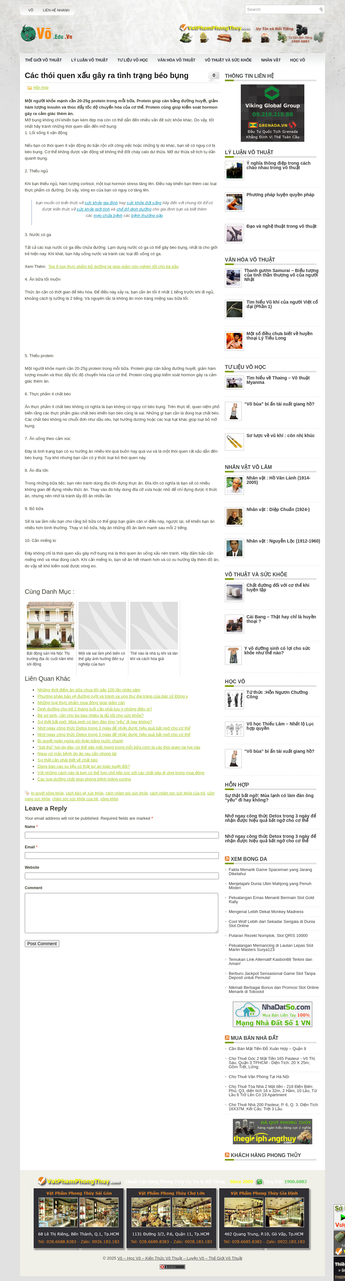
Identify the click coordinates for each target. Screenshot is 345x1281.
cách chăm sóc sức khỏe (126, 793)
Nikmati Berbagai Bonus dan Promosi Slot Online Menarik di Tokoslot (274, 989)
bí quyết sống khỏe (47, 793)
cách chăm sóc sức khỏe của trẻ (177, 793)
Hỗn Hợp (41, 87)
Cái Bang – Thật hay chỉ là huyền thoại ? (281, 619)
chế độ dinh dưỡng (134, 209)
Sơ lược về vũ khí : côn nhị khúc (281, 435)
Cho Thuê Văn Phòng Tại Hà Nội (259, 1076)
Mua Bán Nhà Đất (254, 1038)
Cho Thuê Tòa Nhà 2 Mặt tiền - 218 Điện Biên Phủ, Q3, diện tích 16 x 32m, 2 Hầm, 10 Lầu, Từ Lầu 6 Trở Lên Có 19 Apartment (273, 1090)
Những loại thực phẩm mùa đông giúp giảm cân (81, 702)
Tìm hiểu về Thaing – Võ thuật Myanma (278, 380)
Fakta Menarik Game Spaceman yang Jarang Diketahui (270, 871)
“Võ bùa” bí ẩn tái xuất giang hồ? (279, 404)
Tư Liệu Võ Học (133, 60)
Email (31, 847)
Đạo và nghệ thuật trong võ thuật (281, 226)
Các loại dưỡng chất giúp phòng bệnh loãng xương (84, 779)
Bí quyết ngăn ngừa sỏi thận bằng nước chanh (80, 740)
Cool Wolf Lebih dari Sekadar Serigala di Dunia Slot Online (272, 923)
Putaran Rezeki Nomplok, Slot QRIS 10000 (268, 935)
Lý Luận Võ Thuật (89, 60)
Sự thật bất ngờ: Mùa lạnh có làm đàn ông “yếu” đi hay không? (94, 721)
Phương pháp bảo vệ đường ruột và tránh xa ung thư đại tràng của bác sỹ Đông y (112, 696)
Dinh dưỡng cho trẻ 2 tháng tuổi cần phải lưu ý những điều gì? (94, 709)
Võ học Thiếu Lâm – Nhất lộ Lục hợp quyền (280, 726)
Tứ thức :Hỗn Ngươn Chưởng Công (277, 694)
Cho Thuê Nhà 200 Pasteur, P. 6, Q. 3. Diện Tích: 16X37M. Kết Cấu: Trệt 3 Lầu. (274, 1106)
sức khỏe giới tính (93, 209)
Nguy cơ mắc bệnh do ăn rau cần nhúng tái (77, 753)
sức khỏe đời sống (144, 202)
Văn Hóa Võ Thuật (176, 60)
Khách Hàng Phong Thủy (266, 1155)
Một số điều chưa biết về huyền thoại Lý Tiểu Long (280, 336)
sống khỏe (109, 799)
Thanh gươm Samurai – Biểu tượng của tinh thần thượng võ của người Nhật (281, 275)
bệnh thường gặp (147, 215)
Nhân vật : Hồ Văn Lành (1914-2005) (278, 480)
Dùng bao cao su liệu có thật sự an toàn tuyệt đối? (83, 766)
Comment (33, 888)
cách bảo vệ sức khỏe (84, 793)
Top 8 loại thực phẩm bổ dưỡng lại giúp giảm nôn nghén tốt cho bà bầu (113, 266)
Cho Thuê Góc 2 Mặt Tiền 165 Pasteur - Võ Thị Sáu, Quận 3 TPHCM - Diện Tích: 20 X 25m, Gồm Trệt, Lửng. (272, 1062)
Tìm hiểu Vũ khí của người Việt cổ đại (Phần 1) (282, 304)
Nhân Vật (271, 60)
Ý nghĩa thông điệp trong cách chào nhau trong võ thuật (279, 165)
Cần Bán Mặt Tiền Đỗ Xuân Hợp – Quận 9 (267, 1048)
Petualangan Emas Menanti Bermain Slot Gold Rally (271, 899)
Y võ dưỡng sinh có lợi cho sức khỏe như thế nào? (277, 650)
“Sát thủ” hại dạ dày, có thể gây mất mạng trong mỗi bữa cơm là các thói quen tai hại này (118, 747)
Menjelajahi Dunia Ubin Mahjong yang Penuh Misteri (270, 885)
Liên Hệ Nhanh (56, 10)
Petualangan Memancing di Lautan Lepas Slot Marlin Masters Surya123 (271, 947)
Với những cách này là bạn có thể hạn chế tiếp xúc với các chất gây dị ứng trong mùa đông (120, 772)
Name (31, 826)
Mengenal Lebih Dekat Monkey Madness (266, 911)
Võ (30, 10)
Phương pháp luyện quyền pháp (281, 194)
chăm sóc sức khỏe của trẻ (75, 799)
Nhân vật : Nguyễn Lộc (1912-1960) (283, 540)
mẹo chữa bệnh (107, 215)
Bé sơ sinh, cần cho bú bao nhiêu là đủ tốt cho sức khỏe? (90, 715)
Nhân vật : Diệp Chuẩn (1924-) (278, 509)
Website (32, 867)
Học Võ (297, 60)
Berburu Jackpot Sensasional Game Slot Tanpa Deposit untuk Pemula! (272, 975)
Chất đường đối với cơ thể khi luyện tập (278, 587)
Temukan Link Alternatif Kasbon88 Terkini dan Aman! (270, 961)
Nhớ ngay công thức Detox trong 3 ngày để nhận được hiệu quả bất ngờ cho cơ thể (113, 728)
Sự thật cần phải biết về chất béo (67, 760)
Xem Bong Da (249, 859)
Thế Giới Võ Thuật (43, 60)
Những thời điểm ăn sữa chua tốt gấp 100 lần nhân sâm (88, 689)
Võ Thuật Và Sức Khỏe (228, 60)
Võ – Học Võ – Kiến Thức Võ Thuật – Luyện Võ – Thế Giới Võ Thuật (179, 1258)
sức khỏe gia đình (101, 202)
